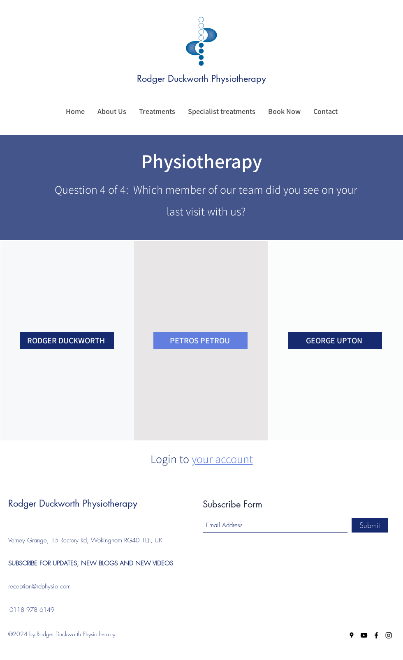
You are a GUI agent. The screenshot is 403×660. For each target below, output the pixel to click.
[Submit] (370, 525)
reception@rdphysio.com (39, 586)
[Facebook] (376, 635)
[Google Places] (351, 635)
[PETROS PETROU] (200, 340)
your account (222, 458)
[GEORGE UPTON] (335, 340)
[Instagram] (388, 635)
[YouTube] (364, 635)
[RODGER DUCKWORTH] (67, 340)
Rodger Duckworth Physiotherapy (203, 78)
